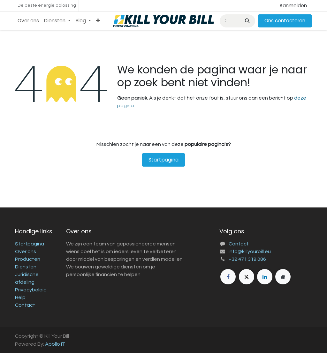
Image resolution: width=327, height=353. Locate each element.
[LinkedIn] (264, 276)
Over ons (25, 251)
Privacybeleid (31, 289)
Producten (27, 259)
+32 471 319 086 (247, 259)
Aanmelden (293, 5)
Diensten (25, 266)
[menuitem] (28, 21)
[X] (246, 276)
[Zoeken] (246, 20)
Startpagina (163, 159)
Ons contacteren (284, 20)
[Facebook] (228, 276)
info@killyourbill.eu (250, 251)
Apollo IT (55, 344)
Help (20, 297)
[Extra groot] (283, 276)
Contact (25, 305)
